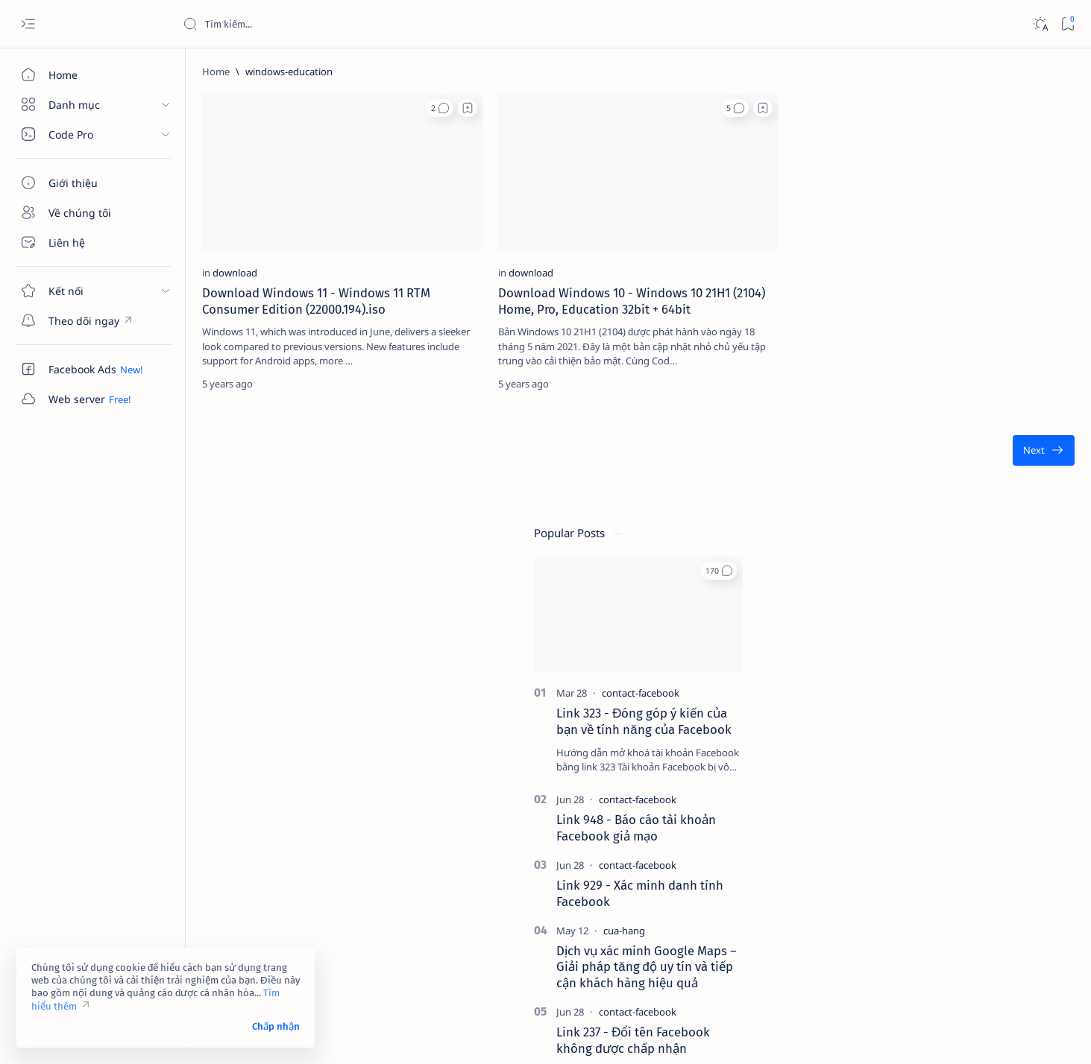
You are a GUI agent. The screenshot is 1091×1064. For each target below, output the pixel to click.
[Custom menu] (86, 320)
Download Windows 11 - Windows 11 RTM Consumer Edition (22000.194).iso (288, 267)
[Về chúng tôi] (86, 212)
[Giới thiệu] (86, 182)
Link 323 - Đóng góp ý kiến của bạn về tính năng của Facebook (975, 291)
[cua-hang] (956, 500)
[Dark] (1040, 24)
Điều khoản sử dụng (911, 927)
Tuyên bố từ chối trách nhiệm (931, 941)
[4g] (1024, 702)
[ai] (1024, 776)
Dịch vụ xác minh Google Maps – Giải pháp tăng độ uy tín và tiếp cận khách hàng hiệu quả (978, 536)
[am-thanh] (916, 814)
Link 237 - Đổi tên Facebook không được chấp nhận (965, 609)
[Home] (86, 74)
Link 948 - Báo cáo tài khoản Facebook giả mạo (968, 397)
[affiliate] (916, 776)
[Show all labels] (897, 848)
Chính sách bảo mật (910, 954)
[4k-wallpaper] (916, 739)
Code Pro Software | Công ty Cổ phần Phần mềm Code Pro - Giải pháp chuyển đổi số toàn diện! (434, 1035)
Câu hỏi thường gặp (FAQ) (924, 968)
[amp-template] (1024, 814)
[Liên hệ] (86, 242)
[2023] (916, 702)
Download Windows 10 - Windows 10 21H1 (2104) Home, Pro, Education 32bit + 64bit (511, 267)
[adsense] (1024, 739)
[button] (350, 108)
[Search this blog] (294, 23)
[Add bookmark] (378, 108)
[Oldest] (805, 425)
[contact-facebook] (972, 263)
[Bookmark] (1067, 24)
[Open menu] (28, 24)
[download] (220, 230)
